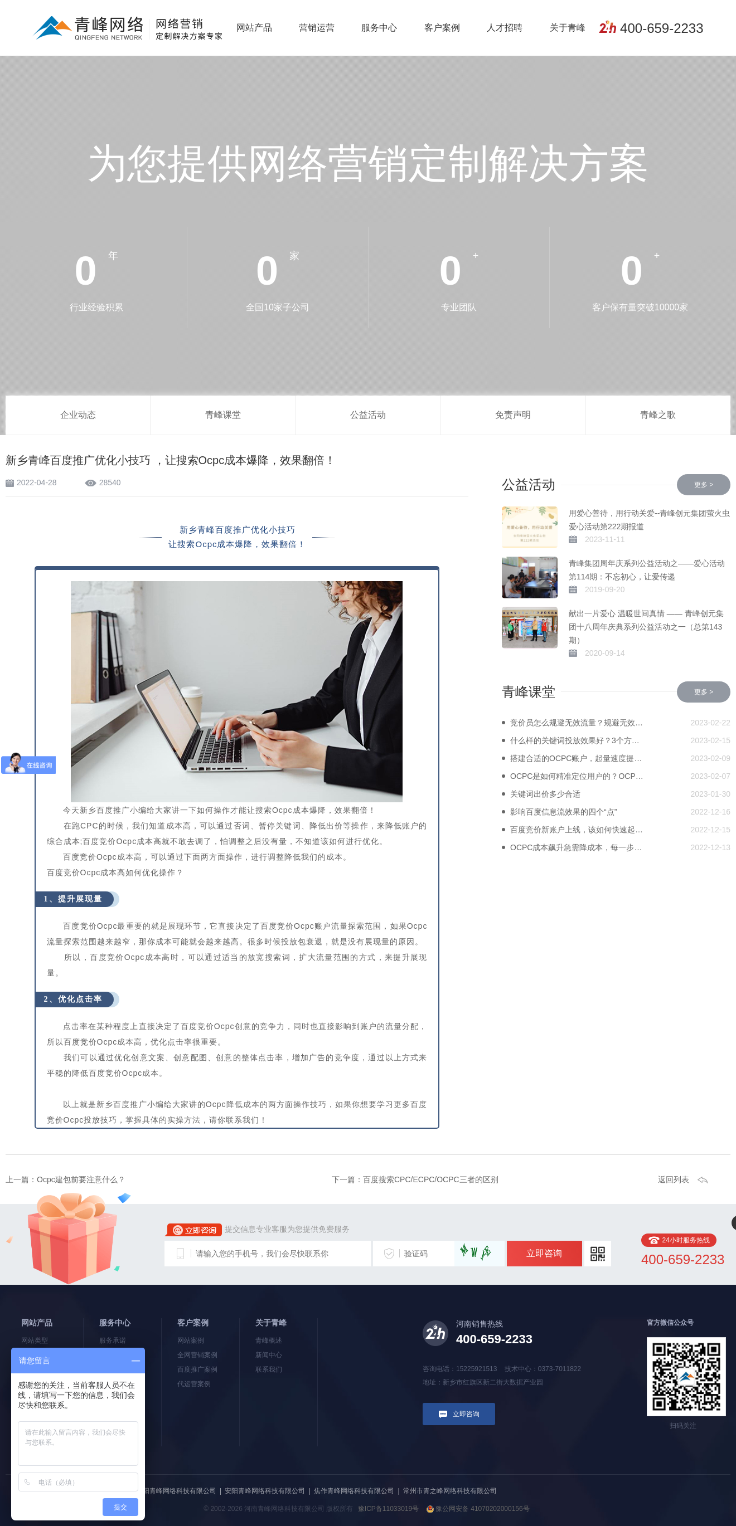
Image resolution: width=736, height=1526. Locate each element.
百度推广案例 (197, 1369)
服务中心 (379, 27)
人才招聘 (504, 27)
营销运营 (317, 27)
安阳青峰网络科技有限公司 (265, 1491)
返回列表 (673, 1179)
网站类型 (34, 1340)
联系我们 (268, 1369)
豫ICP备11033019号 (388, 1509)
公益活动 (368, 415)
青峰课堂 (223, 415)
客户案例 (442, 27)
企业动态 (78, 415)
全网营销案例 (197, 1355)
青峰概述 (268, 1340)
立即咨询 (544, 1253)
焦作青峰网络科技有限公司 (354, 1491)
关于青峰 (567, 27)
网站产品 (254, 27)
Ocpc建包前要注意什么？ (81, 1179)
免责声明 (513, 415)
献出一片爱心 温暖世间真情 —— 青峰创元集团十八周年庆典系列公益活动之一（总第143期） (646, 627)
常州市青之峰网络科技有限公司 (450, 1491)
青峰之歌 (658, 415)
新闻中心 (268, 1355)
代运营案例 (194, 1384)
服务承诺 (112, 1340)
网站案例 (190, 1340)
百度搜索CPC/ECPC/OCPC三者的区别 (430, 1179)
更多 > (703, 485)
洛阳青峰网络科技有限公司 (176, 1491)
